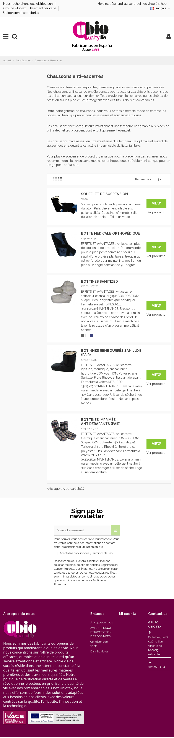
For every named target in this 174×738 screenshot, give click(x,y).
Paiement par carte (43, 8)
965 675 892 (156, 667)
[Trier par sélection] (142, 179)
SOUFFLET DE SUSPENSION (104, 194)
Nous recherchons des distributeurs (28, 3)
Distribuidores (99, 652)
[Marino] (91, 335)
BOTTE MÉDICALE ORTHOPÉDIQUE (110, 234)
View (156, 203)
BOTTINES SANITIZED (99, 282)
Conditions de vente (99, 644)
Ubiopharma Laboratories (21, 13)
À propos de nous (101, 623)
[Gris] (82, 335)
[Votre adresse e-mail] (82, 531)
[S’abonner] (115, 531)
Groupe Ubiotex (15, 8)
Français (160, 8)
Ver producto (155, 212)
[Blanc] (86, 335)
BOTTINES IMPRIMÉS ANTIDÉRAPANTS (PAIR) (100, 422)
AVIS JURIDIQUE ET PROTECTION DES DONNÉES (101, 633)
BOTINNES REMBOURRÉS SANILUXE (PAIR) (111, 353)
